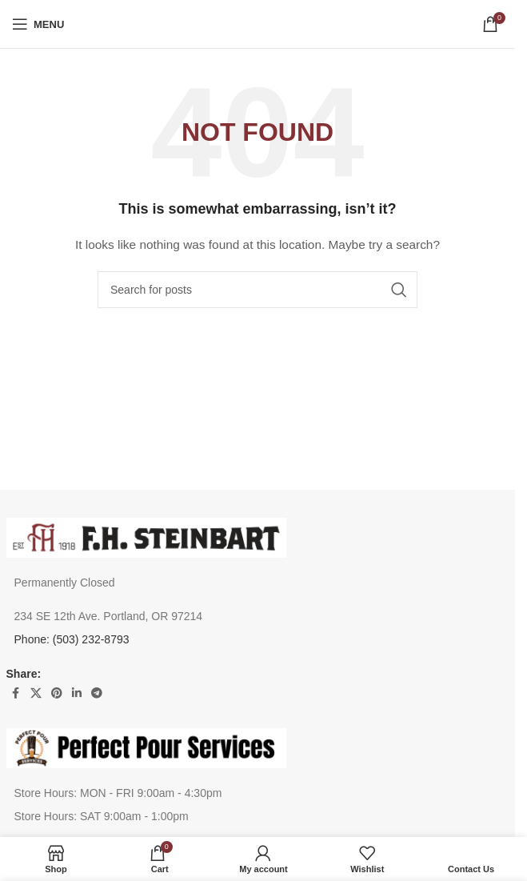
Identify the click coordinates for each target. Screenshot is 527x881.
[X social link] (36, 693)
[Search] (257, 289)
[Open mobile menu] (38, 24)
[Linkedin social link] (76, 693)
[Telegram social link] (96, 693)
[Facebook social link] (16, 693)
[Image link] (146, 536)
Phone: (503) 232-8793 (72, 639)
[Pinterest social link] (56, 693)
